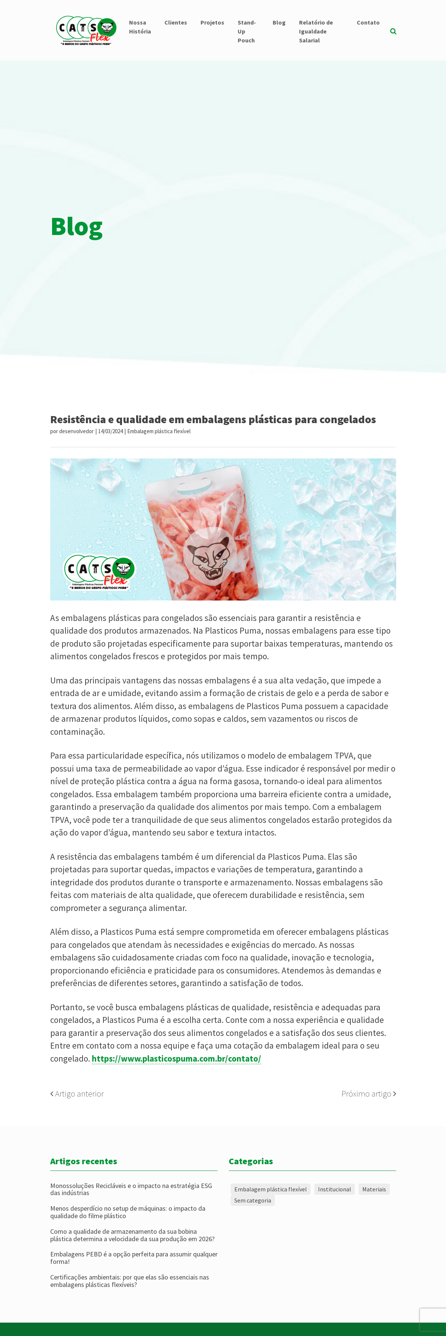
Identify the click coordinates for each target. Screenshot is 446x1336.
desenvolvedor (76, 431)
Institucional (334, 1189)
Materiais (374, 1189)
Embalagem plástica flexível (158, 431)
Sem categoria (252, 1200)
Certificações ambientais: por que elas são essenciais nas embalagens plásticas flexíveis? (129, 1281)
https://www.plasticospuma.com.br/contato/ (176, 1058)
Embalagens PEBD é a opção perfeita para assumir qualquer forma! (134, 1257)
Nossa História (140, 27)
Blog (279, 22)
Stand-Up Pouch (247, 31)
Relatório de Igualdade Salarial (316, 31)
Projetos (212, 22)
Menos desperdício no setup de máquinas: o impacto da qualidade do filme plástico (127, 1212)
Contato (368, 22)
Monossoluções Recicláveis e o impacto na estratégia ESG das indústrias (131, 1189)
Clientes (175, 22)
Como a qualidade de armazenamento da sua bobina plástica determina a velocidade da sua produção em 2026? (132, 1235)
